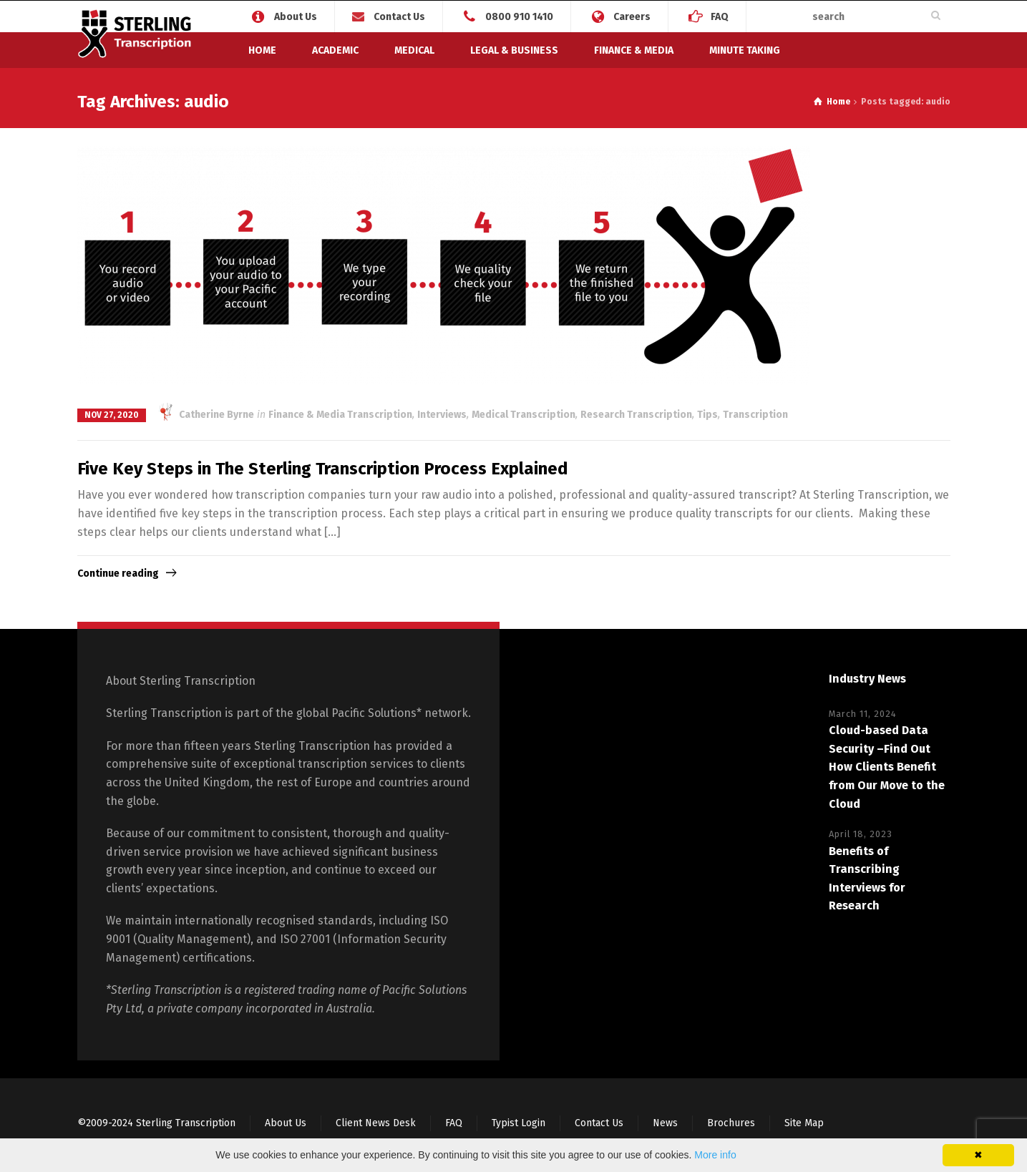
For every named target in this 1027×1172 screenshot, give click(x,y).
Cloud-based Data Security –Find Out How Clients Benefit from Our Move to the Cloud (887, 766)
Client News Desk (376, 1123)
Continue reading (118, 573)
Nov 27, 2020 (111, 415)
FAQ (720, 16)
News (665, 1123)
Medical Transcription (523, 415)
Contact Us (399, 17)
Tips (707, 415)
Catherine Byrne (205, 415)
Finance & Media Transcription (340, 415)
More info (715, 1155)
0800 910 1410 (519, 16)
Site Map (804, 1123)
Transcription (755, 415)
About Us (295, 16)
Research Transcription (636, 415)
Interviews (442, 415)
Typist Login (518, 1123)
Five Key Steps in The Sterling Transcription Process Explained (322, 469)
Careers (632, 16)
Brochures (731, 1123)
